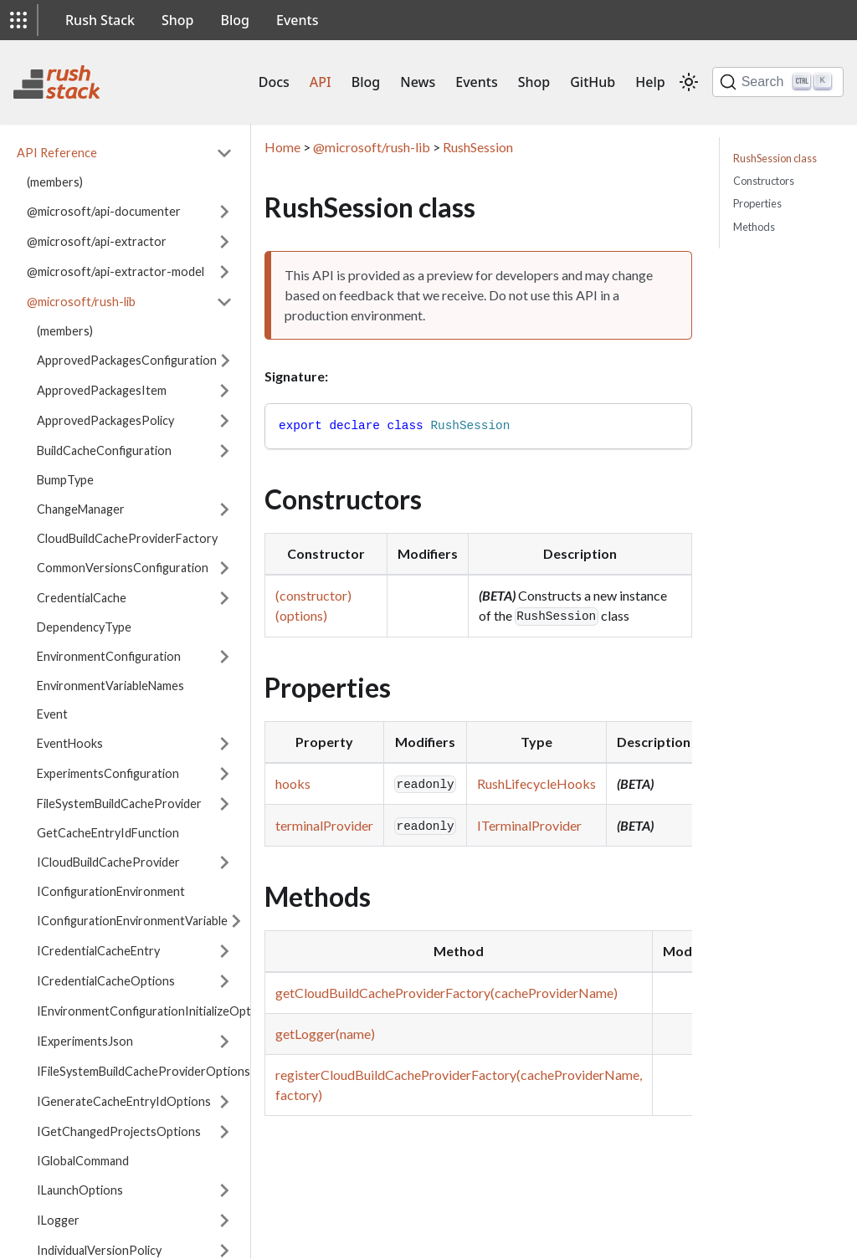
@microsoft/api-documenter (104, 211)
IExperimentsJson (85, 1041)
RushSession (478, 147)
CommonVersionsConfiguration (122, 567)
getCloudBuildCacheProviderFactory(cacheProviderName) (446, 993)
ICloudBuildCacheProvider (108, 862)
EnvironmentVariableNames (110, 685)
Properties (757, 203)
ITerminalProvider (529, 825)
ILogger (58, 1220)
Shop (178, 20)
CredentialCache (81, 598)
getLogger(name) (325, 1033)
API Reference (57, 153)
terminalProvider (324, 825)
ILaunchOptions (80, 1190)
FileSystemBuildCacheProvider (119, 803)
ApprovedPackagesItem (102, 390)
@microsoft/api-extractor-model (115, 271)
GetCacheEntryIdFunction (108, 833)
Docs (274, 82)
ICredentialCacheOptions (106, 981)
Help (650, 82)
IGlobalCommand (83, 1161)
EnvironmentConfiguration (109, 656)
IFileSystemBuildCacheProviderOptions (143, 1071)
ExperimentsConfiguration (108, 773)
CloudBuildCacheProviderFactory (127, 538)
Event (52, 714)
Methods (754, 226)
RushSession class (775, 158)
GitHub (592, 82)
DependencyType (84, 627)
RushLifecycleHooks (536, 783)
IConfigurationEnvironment (111, 891)
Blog (235, 20)
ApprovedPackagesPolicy (105, 420)
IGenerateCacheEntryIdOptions (124, 1101)
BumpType (65, 480)
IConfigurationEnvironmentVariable (132, 921)
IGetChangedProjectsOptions (119, 1131)
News (417, 82)
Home (282, 147)
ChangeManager (81, 509)
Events (297, 20)
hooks (292, 783)
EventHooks (70, 743)
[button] (18, 20)
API (320, 82)
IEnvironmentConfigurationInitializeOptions (155, 1011)
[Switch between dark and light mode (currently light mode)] (688, 82)
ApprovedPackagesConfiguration (127, 360)
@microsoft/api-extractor (97, 241)
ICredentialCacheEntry (98, 951)
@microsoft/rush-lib (81, 301)
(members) (55, 182)
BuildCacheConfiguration (104, 450)
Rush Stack (100, 20)
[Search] (778, 82)
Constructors (763, 180)
